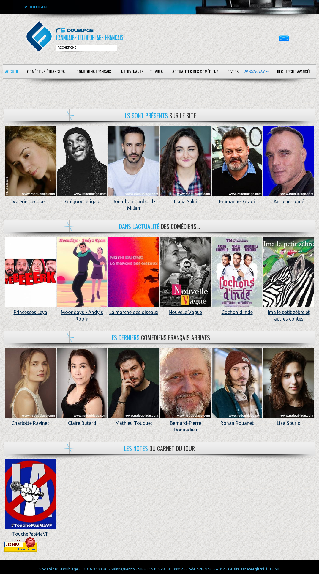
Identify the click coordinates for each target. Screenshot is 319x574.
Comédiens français (93, 71)
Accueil (12, 71)
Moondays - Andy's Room (82, 312)
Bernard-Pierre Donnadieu (185, 423)
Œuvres (156, 71)
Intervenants (131, 71)
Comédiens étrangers (46, 71)
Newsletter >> (256, 71)
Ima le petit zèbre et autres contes (288, 312)
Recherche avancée (294, 71)
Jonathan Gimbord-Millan (133, 201)
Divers (233, 71)
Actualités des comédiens (195, 71)
